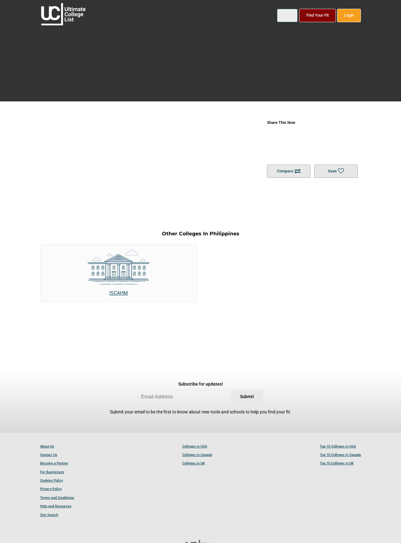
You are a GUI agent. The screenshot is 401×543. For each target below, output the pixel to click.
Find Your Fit (317, 15)
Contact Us (48, 455)
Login (349, 15)
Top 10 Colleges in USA (338, 446)
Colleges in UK (193, 463)
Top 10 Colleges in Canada (340, 455)
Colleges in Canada (197, 455)
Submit (247, 396)
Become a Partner (54, 463)
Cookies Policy (51, 481)
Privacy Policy (51, 489)
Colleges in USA (194, 446)
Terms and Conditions (57, 498)
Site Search (49, 515)
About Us (47, 446)
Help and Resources (55, 506)
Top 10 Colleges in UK (337, 463)
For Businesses (52, 472)
